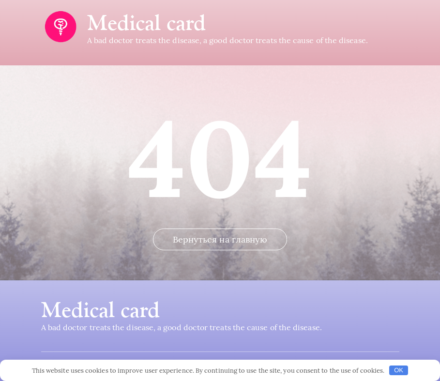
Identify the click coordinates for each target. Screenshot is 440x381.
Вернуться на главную (220, 239)
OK (398, 370)
